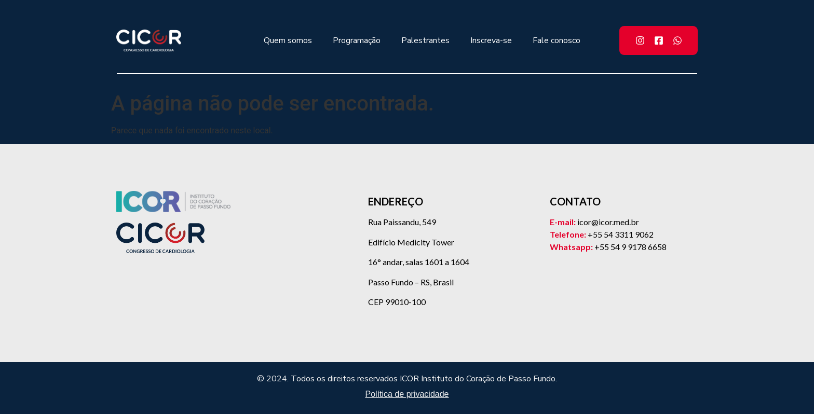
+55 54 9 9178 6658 (630, 247)
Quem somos (288, 40)
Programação (357, 40)
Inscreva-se (491, 40)
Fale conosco (556, 40)
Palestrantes (425, 40)
